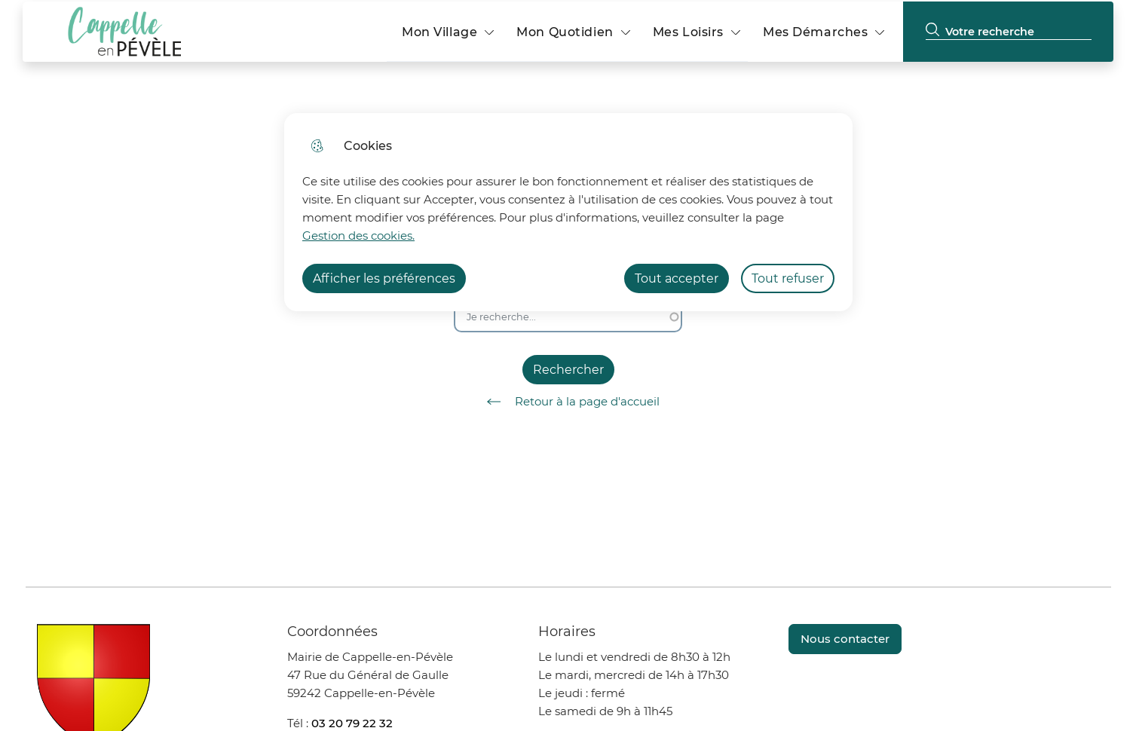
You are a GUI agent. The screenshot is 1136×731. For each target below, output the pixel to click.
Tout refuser (788, 278)
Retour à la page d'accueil (568, 401)
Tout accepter (676, 278)
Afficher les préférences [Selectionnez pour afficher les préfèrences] (384, 278)
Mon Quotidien (564, 32)
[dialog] (568, 212)
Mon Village (439, 32)
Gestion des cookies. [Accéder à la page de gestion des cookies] (358, 235)
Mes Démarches (815, 32)
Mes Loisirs (688, 32)
